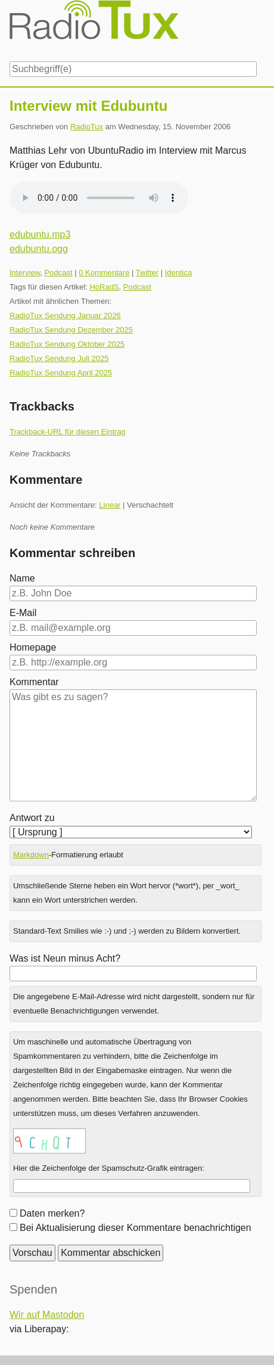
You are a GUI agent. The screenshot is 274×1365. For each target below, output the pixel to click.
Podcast (59, 272)
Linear (109, 504)
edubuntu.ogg (39, 249)
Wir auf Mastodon (47, 1315)
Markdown (31, 854)
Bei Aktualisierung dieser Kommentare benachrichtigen (135, 1228)
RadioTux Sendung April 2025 (61, 372)
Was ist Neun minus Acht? (65, 958)
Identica (178, 272)
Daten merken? (52, 1213)
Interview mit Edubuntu (88, 106)
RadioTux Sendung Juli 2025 (59, 358)
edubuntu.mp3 (40, 234)
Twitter (147, 272)
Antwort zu (32, 818)
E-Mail (23, 613)
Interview (25, 272)
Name (22, 578)
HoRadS (104, 286)
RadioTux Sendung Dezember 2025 (71, 329)
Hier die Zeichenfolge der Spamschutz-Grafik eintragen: (108, 1168)
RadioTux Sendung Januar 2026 (65, 315)
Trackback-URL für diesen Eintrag (68, 431)
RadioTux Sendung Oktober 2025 (67, 344)
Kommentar (34, 682)
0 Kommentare (104, 272)
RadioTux (86, 126)
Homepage (33, 647)
